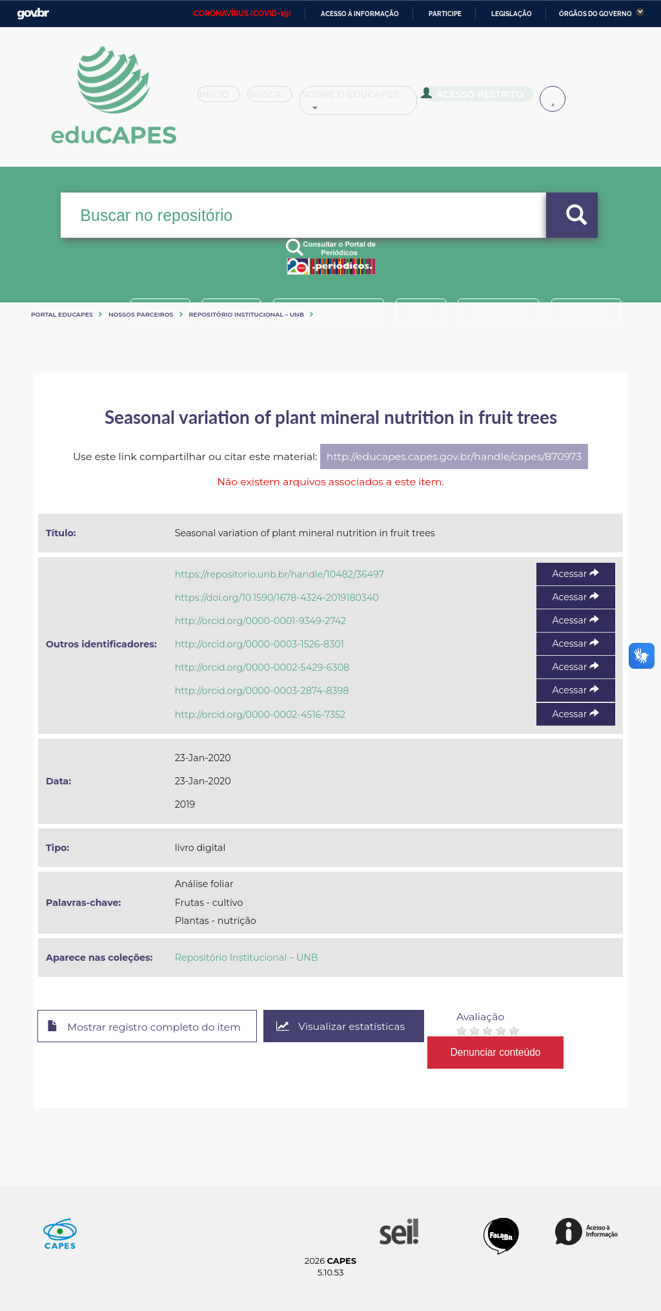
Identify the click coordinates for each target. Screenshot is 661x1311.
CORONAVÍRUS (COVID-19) (242, 13)
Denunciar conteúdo (498, 1052)
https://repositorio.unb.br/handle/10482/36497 (279, 574)
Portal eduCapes (62, 314)
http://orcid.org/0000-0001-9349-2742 (261, 621)
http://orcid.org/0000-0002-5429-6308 (262, 667)
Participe (445, 13)
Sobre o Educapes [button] (378, 99)
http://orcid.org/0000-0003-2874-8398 (262, 691)
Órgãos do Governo (595, 13)
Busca (281, 99)
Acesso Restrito (491, 98)
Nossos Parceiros (141, 314)
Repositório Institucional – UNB (246, 314)
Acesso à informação (360, 13)
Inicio (223, 99)
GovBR (33, 14)
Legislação (511, 13)
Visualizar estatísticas (342, 1026)
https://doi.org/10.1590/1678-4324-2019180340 (277, 597)
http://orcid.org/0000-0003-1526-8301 (259, 644)
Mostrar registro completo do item (145, 1026)
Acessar (576, 574)
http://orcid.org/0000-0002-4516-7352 (260, 714)
